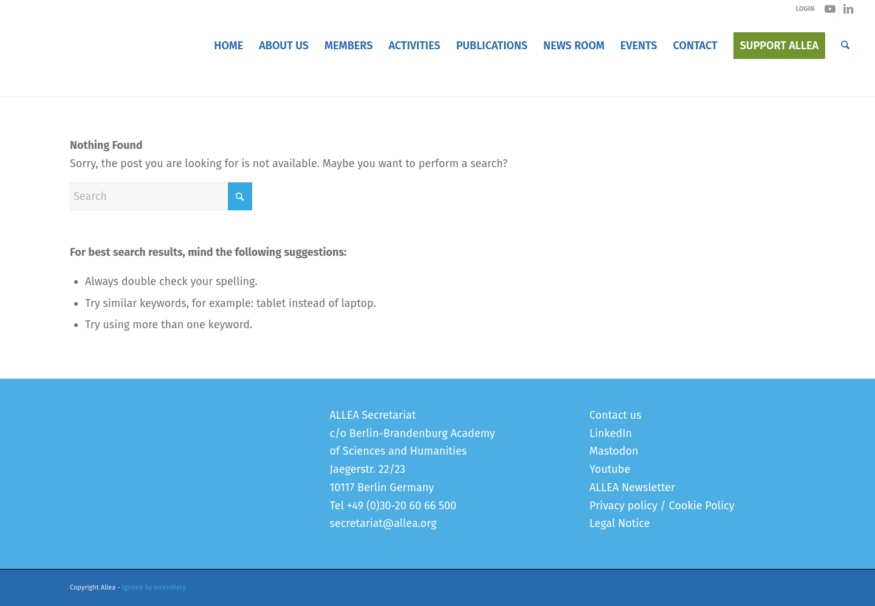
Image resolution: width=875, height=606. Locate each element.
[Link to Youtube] (830, 9)
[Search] (845, 45)
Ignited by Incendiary (154, 587)
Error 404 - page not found (128, 84)
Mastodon (614, 451)
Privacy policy (623, 505)
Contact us (615, 415)
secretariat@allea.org (383, 523)
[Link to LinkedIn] (848, 9)
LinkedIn (610, 433)
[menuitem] (228, 45)
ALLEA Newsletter (632, 487)
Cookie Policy (702, 505)
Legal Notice (619, 523)
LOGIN (805, 9)
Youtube (609, 469)
